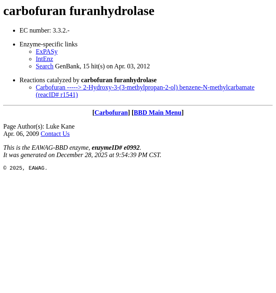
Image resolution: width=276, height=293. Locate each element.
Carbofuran (111, 112)
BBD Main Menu (157, 112)
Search (45, 66)
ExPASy (47, 51)
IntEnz (44, 58)
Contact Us (55, 133)
